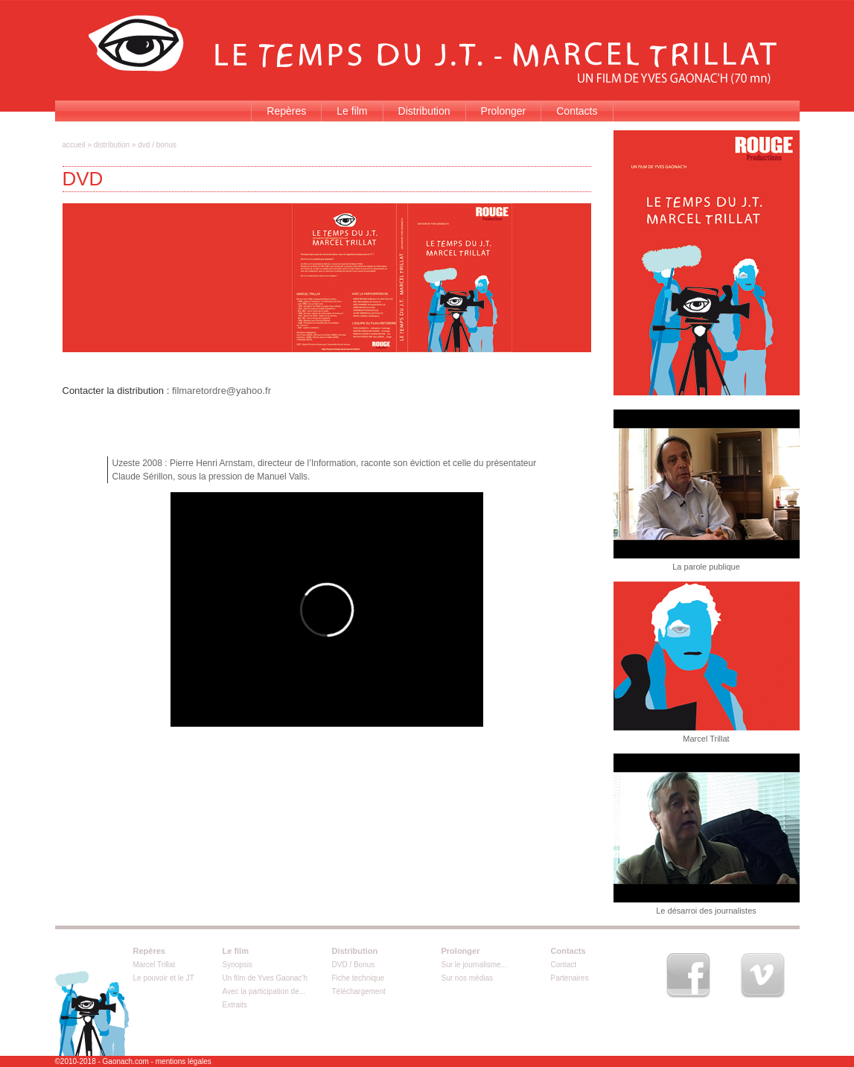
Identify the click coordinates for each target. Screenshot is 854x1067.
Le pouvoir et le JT (163, 978)
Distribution (424, 111)
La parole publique (706, 566)
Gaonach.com (126, 1061)
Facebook (688, 975)
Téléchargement (359, 991)
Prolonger (503, 111)
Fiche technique (358, 978)
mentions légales (183, 1061)
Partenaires (570, 978)
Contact (563, 965)
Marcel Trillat (706, 738)
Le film (352, 111)
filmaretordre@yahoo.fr (221, 390)
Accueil (74, 145)
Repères (286, 111)
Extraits (235, 1005)
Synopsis (238, 965)
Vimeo (762, 975)
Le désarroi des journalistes (706, 910)
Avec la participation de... (264, 991)
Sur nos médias (467, 978)
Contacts (576, 111)
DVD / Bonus (353, 965)
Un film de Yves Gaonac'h (265, 978)
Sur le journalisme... (474, 965)
